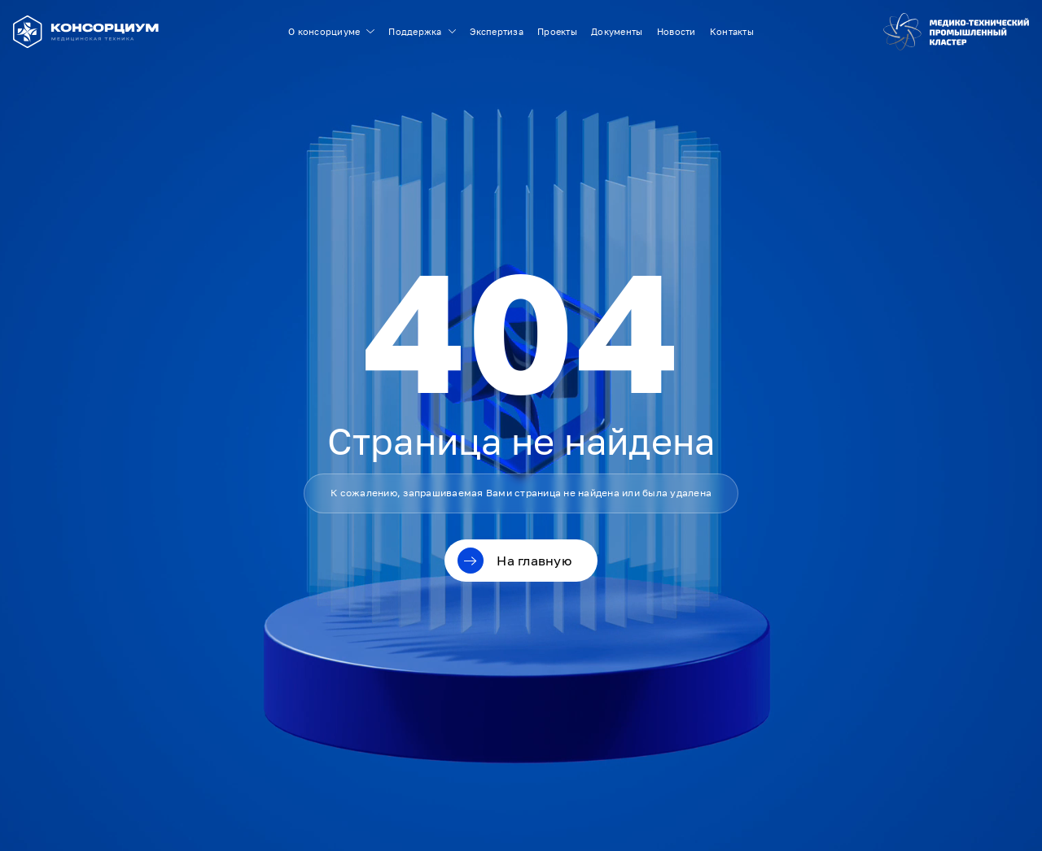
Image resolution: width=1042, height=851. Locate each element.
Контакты (732, 31)
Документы (616, 31)
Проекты (557, 31)
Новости (676, 31)
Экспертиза (496, 31)
